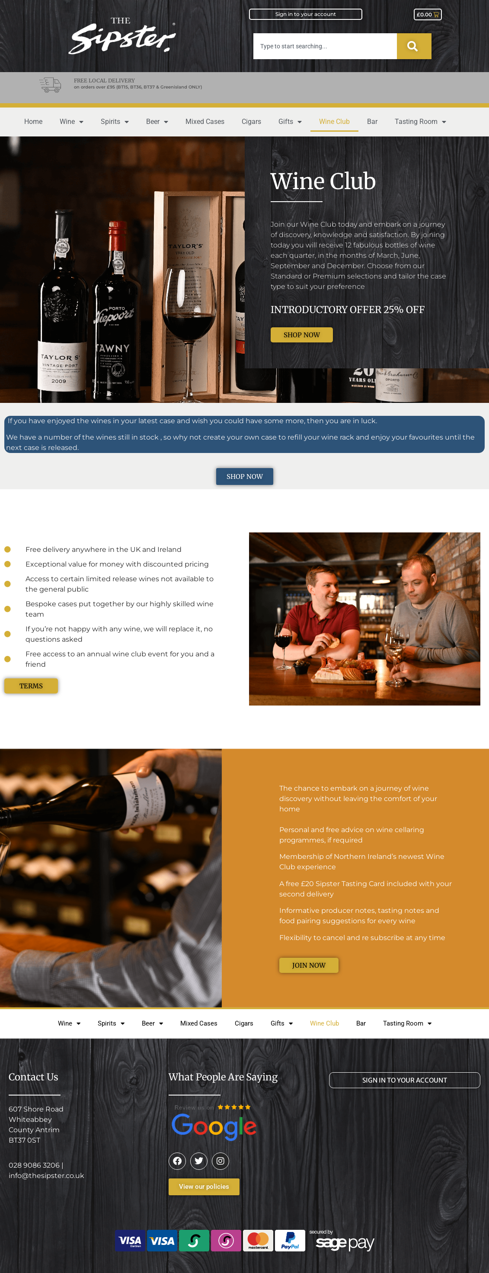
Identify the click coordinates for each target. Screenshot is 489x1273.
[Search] (414, 46)
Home (33, 121)
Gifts (290, 122)
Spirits (115, 122)
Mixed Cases (204, 121)
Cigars (251, 121)
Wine (71, 122)
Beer (157, 122)
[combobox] (325, 46)
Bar (372, 121)
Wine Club (334, 121)
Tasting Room (420, 122)
